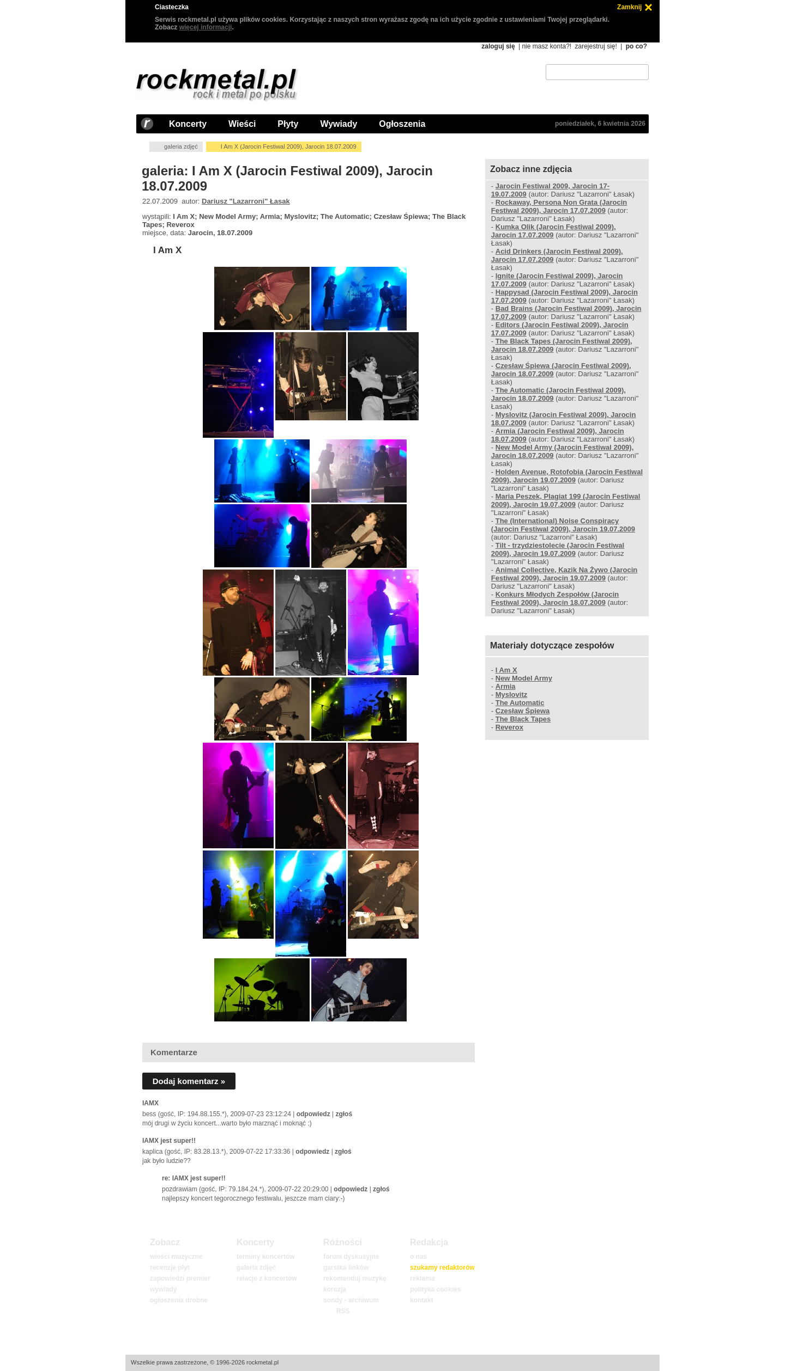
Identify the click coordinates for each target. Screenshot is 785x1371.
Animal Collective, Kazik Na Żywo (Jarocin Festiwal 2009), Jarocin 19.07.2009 (564, 574)
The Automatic (520, 703)
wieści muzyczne (176, 1256)
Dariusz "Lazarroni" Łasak (246, 201)
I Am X (167, 250)
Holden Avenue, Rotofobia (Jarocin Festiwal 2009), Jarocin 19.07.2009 (567, 476)
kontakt (421, 1300)
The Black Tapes (523, 719)
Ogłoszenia (402, 123)
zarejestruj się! (596, 46)
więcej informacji (205, 27)
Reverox (509, 727)
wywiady (163, 1289)
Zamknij (629, 7)
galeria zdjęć (181, 146)
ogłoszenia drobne (179, 1300)
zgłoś (343, 1114)
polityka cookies (435, 1289)
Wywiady (338, 123)
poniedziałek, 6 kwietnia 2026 (600, 123)
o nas (418, 1256)
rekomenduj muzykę (354, 1278)
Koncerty (188, 123)
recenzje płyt (170, 1267)
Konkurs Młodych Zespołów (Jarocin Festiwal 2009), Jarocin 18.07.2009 (555, 598)
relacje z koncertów (267, 1278)
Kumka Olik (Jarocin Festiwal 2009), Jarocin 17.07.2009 (553, 231)
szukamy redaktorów (442, 1267)
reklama (422, 1278)
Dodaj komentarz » (189, 1081)
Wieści (242, 123)
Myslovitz (511, 694)
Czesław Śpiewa (523, 711)
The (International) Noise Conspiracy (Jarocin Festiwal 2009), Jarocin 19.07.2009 (563, 525)
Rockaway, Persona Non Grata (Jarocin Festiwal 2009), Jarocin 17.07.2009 (559, 206)
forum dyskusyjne (351, 1256)
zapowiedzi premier (180, 1278)
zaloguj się (498, 46)
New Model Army (524, 678)
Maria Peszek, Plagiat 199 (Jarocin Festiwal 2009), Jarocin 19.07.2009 (566, 500)
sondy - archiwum (351, 1300)
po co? (636, 46)
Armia (506, 686)
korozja (334, 1289)
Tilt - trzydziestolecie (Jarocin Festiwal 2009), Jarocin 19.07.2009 (557, 549)
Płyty (287, 123)
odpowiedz (313, 1114)
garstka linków (346, 1267)
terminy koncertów (266, 1256)
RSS (342, 1311)
